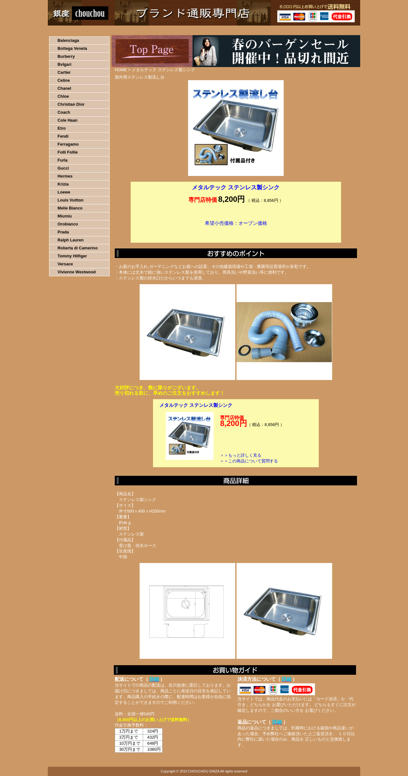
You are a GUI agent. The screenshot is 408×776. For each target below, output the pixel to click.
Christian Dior (71, 104)
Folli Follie (68, 152)
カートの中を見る (327, 30)
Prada (63, 232)
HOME (76, 30)
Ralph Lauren (71, 240)
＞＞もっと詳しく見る (240, 455)
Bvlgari (64, 64)
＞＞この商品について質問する (249, 461)
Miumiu (65, 216)
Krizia (63, 184)
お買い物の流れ (114, 30)
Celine (64, 80)
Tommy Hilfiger (72, 256)
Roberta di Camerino (78, 248)
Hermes (65, 176)
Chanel (64, 88)
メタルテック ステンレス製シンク (195, 405)
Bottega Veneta (72, 48)
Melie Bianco (70, 208)
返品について (242, 30)
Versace (65, 264)
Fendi (63, 136)
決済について (158, 30)
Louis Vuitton (71, 200)
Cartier (64, 72)
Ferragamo (68, 144)
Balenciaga (68, 40)
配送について (200, 30)
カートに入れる (236, 233)
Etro (62, 128)
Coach (64, 112)
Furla (63, 160)
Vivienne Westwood (77, 272)
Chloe (63, 96)
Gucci (63, 168)
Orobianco (68, 224)
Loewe (64, 192)
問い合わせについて (284, 30)
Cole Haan (68, 120)
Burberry (66, 56)
